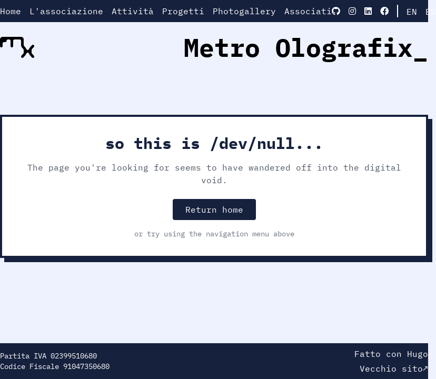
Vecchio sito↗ (394, 368)
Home (10, 11)
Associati (308, 11)
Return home (214, 209)
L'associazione (66, 11)
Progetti (183, 11)
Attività (133, 11)
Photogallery (244, 11)
